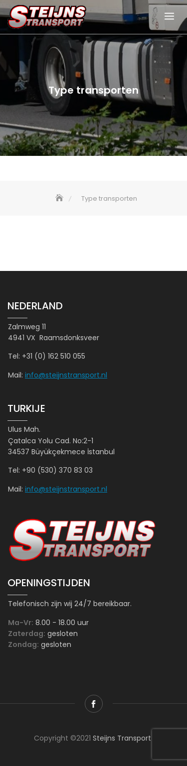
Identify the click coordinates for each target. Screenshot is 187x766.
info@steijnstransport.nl (66, 375)
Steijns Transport (122, 738)
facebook (94, 704)
